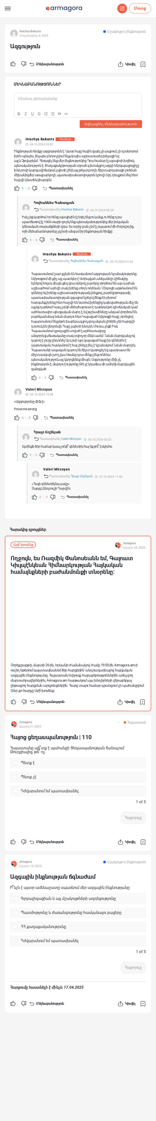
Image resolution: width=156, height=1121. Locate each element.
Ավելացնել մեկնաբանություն (111, 124)
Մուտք (140, 8)
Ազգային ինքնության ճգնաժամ (52, 876)
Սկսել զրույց (122, 8)
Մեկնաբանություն (46, 64)
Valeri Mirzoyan (71, 439)
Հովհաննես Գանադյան (86, 261)
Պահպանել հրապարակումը (144, 64)
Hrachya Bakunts (72, 209)
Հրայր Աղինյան (81, 476)
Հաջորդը (133, 817)
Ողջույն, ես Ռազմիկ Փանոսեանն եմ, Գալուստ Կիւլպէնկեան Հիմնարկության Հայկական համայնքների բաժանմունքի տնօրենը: (72, 565)
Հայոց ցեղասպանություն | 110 (51, 737)
